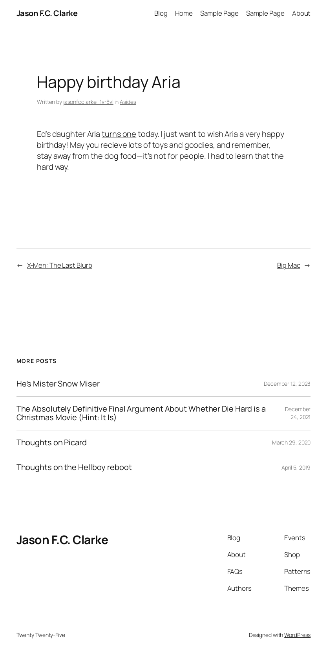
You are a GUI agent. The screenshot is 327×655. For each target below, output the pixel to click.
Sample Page (219, 13)
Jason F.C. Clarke (47, 13)
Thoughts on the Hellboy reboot (74, 467)
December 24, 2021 (298, 413)
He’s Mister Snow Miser (58, 383)
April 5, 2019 (296, 467)
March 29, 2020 (291, 442)
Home (184, 13)
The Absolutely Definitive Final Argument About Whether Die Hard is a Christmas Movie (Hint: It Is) (141, 413)
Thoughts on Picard (51, 442)
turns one (119, 134)
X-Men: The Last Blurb (59, 265)
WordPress (297, 635)
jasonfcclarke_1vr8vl (88, 101)
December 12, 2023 (287, 383)
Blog (161, 13)
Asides (128, 101)
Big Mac (288, 265)
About (301, 13)
